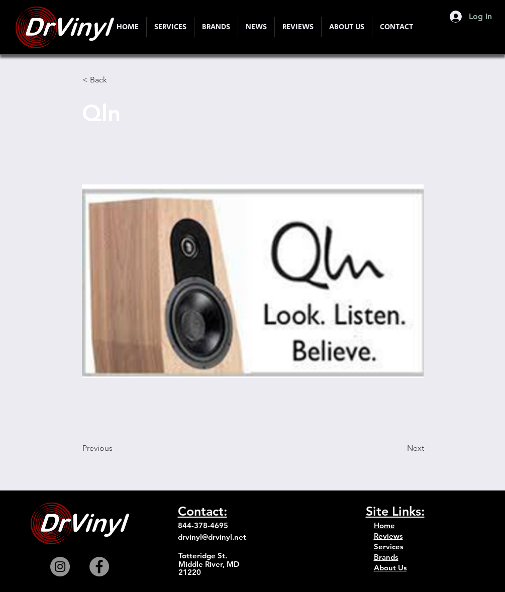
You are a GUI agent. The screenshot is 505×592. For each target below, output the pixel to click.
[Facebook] (99, 566)
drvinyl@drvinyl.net (212, 537)
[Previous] (115, 448)
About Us (390, 567)
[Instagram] (60, 566)
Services (388, 546)
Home (384, 525)
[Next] (399, 448)
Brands (386, 557)
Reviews (388, 536)
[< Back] (115, 80)
